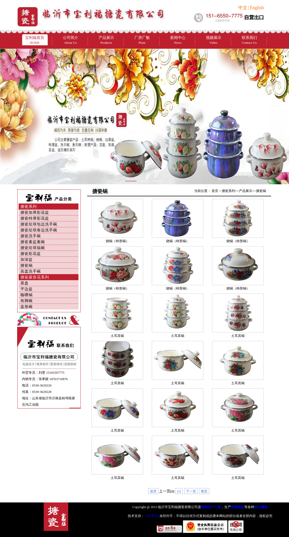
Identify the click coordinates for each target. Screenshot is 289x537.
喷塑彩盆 (237, 507)
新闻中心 (178, 40)
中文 (242, 7)
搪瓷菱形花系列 (34, 277)
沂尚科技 (151, 516)
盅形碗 (26, 307)
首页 (215, 191)
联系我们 (249, 40)
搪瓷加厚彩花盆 (34, 212)
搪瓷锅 (26, 265)
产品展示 (106, 40)
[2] (179, 491)
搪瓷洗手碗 (30, 236)
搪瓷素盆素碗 (32, 242)
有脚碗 (26, 301)
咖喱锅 (26, 295)
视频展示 (213, 40)
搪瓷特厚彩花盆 (34, 218)
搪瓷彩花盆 (30, 254)
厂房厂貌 (142, 40)
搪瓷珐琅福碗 (32, 248)
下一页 (191, 491)
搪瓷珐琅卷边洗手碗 (38, 230)
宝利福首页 (34, 40)
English (257, 7)
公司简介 (70, 40)
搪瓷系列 (28, 207)
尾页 (204, 491)
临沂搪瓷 (261, 507)
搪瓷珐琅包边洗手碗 (38, 224)
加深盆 (26, 259)
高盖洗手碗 (30, 271)
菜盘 (24, 283)
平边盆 (26, 289)
